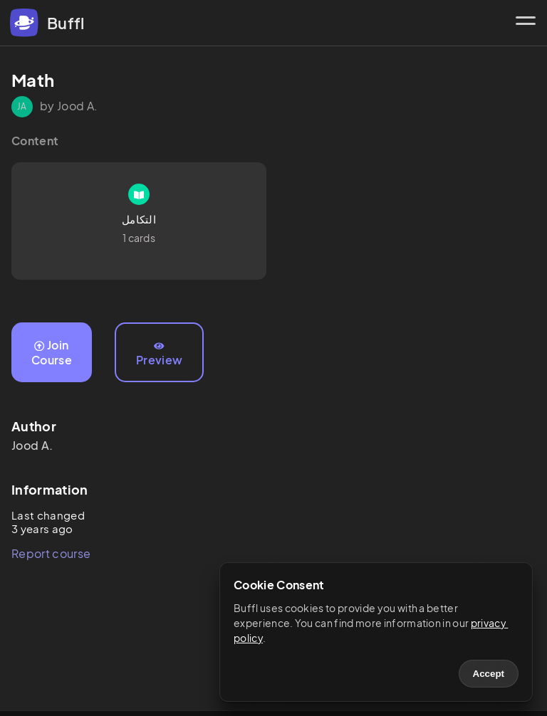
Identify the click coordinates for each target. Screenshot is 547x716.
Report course (50, 553)
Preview (159, 354)
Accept (488, 673)
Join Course (51, 352)
